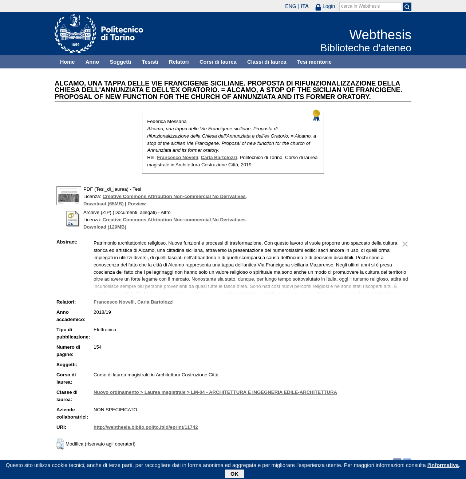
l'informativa (443, 466)
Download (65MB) (103, 203)
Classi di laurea (267, 62)
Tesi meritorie (314, 62)
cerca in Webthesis (360, 6)
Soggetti (120, 62)
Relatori (179, 62)
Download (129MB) (104, 227)
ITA (305, 6)
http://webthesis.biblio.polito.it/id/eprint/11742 (146, 427)
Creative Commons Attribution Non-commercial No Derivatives (174, 196)
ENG (290, 6)
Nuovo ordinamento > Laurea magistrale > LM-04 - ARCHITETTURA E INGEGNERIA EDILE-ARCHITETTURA (215, 392)
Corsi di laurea (218, 62)
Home (67, 62)
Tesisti (150, 62)
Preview (136, 203)
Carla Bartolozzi (219, 157)
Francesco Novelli (177, 157)
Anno (92, 62)
